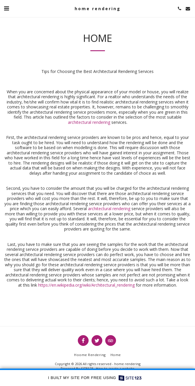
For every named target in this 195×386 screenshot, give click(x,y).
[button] (6, 8)
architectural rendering (89, 122)
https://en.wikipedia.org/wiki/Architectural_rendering (86, 285)
